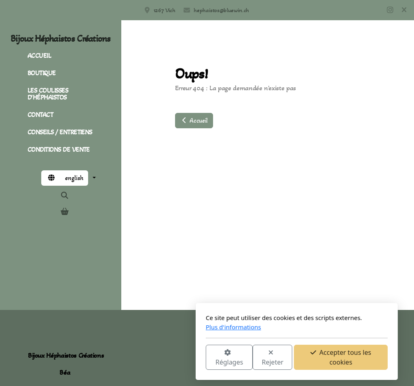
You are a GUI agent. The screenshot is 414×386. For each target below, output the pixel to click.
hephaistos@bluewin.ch (221, 10)
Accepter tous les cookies (251, 357)
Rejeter (183, 358)
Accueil (194, 120)
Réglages (139, 358)
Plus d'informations (143, 327)
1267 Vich (164, 10)
